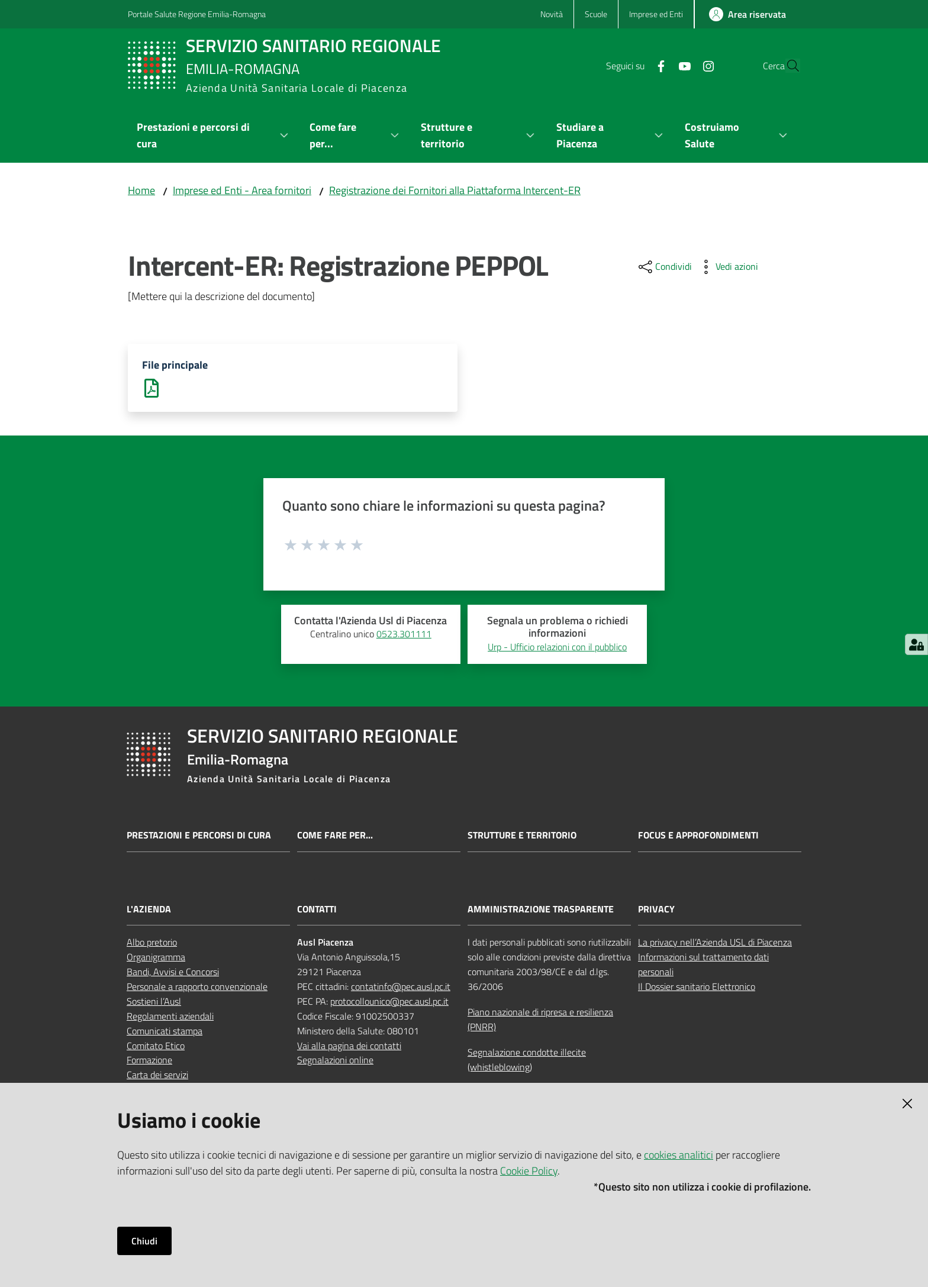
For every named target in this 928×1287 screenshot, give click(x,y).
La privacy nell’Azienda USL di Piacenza (715, 944)
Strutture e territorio (522, 836)
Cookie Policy (529, 1171)
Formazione (149, 1061)
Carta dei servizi (157, 1076)
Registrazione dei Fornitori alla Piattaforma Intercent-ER (455, 190)
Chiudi (144, 1241)
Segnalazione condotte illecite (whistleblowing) (527, 1060)
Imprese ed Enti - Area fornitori (242, 190)
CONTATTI (317, 910)
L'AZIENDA (149, 910)
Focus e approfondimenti (698, 836)
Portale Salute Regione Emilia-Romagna (197, 14)
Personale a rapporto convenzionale (197, 987)
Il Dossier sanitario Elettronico (696, 987)
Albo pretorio (152, 944)
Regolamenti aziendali (170, 1017)
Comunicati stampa (164, 1032)
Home (141, 190)
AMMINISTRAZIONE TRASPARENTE (541, 910)
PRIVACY (656, 910)
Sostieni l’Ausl (154, 1002)
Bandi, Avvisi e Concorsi (173, 973)
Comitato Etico (156, 1047)
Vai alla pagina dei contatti (349, 1047)
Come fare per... (335, 836)
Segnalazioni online (335, 1061)
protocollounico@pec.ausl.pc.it (389, 1002)
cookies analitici (678, 1155)
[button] (786, 65)
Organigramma (156, 958)
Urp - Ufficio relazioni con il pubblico (557, 648)
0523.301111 (403, 635)
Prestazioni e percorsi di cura (199, 836)
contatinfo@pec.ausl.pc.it (400, 987)
